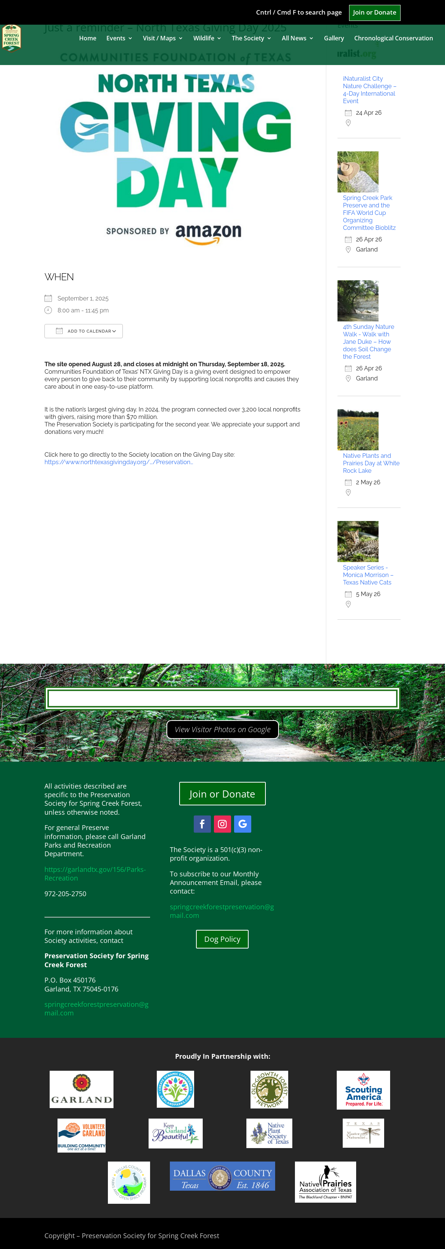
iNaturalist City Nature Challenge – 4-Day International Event (370, 90)
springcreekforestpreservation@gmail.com (96, 1008)
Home (87, 39)
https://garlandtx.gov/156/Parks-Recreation (95, 873)
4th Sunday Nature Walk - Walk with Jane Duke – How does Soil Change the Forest (368, 341)
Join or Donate (374, 12)
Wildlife (203, 39)
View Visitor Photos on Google (223, 729)
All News (294, 39)
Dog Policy (222, 939)
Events (115, 39)
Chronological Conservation (393, 39)
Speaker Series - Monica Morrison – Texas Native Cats (368, 575)
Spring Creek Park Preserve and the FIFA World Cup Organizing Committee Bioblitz (369, 212)
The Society (248, 39)
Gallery (334, 39)
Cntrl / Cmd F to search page (299, 12)
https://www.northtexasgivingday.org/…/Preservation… (118, 462)
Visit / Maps (159, 39)
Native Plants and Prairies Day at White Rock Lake (371, 463)
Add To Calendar (83, 330)
